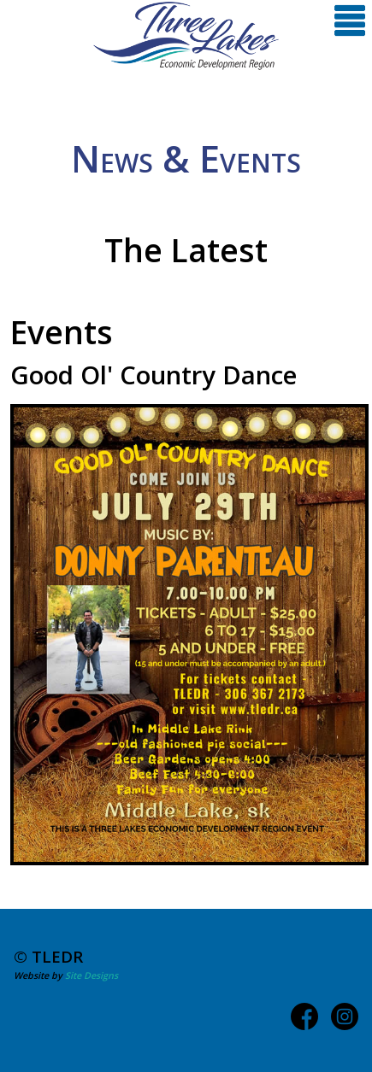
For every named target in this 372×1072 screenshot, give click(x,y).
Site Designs (91, 975)
